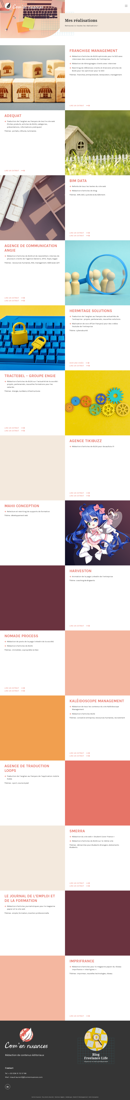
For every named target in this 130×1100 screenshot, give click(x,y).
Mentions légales (60, 1097)
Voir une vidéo (79, 363)
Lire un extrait (79, 105)
